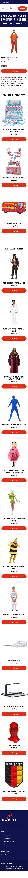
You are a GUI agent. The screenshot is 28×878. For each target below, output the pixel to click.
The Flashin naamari (14, 745)
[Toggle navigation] (3, 8)
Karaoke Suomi (8, 838)
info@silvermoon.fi (6, 2)
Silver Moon (7, 835)
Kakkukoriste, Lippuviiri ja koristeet (14, 178)
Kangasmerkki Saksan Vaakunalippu (14, 791)
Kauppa (22, 8)
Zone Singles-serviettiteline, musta (14, 707)
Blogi (5, 844)
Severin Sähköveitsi (14, 661)
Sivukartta (20, 868)
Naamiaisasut (20, 23)
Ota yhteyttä (13, 866)
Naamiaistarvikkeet (8, 23)
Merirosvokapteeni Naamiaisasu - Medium (14, 283)
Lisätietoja (14, 71)
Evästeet (20, 866)
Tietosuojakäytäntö (10, 868)
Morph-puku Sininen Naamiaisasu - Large (14, 425)
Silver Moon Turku (9, 841)
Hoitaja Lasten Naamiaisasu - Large (14, 615)
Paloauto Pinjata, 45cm (14, 224)
